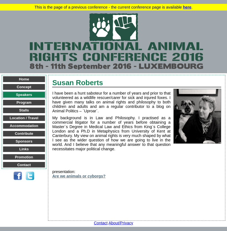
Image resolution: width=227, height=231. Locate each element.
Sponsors (24, 141)
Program (24, 102)
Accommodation (24, 126)
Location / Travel (24, 118)
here (187, 7)
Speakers (24, 95)
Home (24, 79)
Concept (24, 87)
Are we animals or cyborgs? (78, 176)
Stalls (24, 110)
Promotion (24, 157)
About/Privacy (121, 223)
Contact (24, 165)
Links (24, 149)
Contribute (24, 133)
